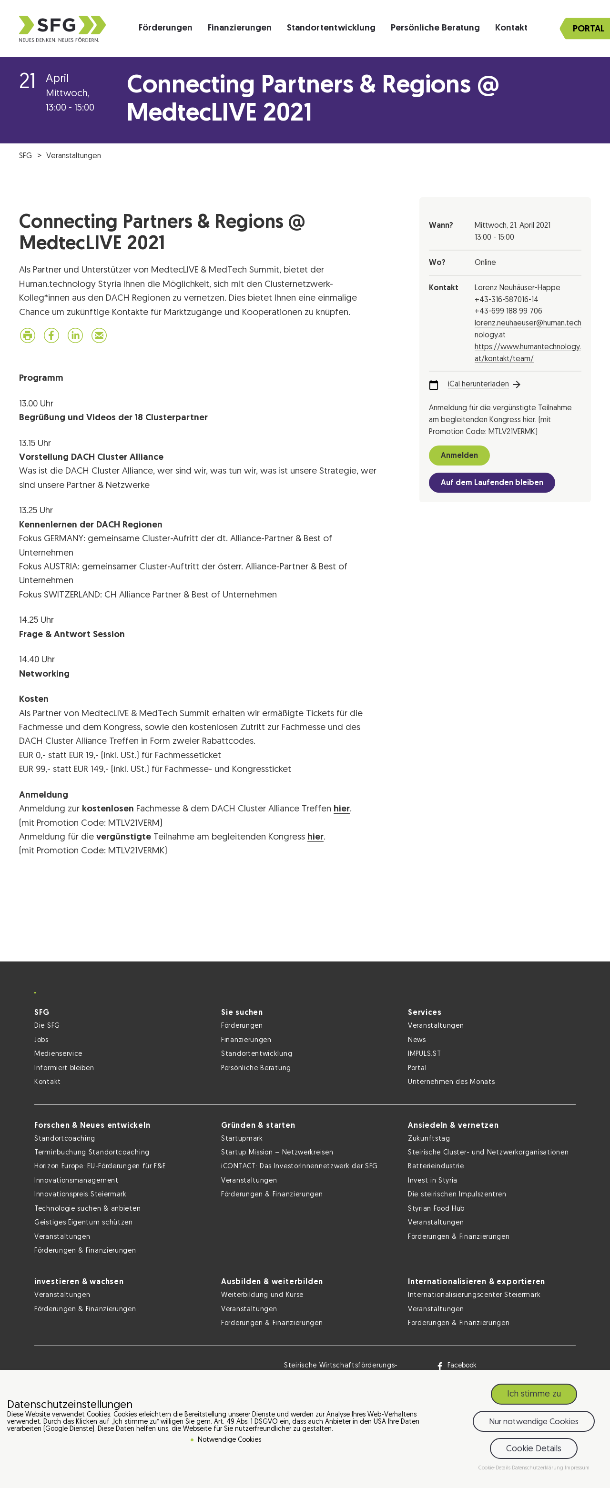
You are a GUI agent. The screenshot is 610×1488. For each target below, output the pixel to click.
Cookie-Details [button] (495, 1468)
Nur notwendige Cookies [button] (534, 1422)
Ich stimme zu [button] (534, 1394)
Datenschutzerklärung (538, 1468)
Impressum (577, 1468)
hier (342, 809)
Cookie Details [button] (533, 1449)
